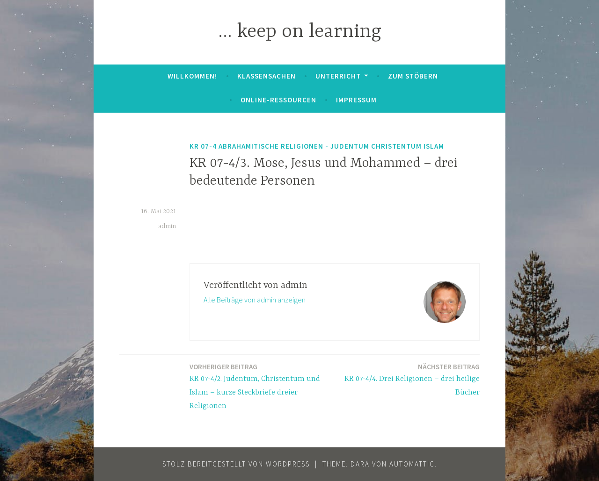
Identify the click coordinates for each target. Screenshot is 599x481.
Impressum (356, 99)
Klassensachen (266, 76)
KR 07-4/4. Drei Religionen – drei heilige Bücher (410, 379)
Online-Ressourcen (278, 99)
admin (167, 226)
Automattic (412, 463)
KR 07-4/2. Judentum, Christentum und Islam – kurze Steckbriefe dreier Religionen (259, 385)
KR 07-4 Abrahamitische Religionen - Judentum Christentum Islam (317, 146)
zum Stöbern (413, 76)
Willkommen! (192, 76)
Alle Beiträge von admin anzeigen (255, 299)
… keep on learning (299, 32)
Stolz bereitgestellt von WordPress (236, 463)
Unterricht (338, 76)
